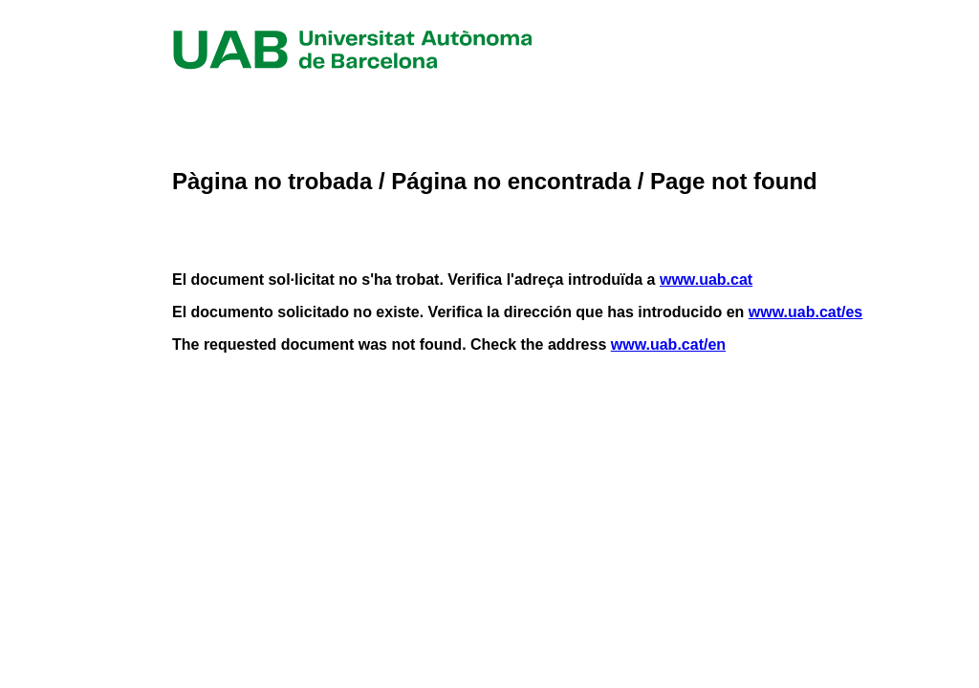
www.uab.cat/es (805, 312)
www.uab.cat (706, 279)
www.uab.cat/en (668, 344)
